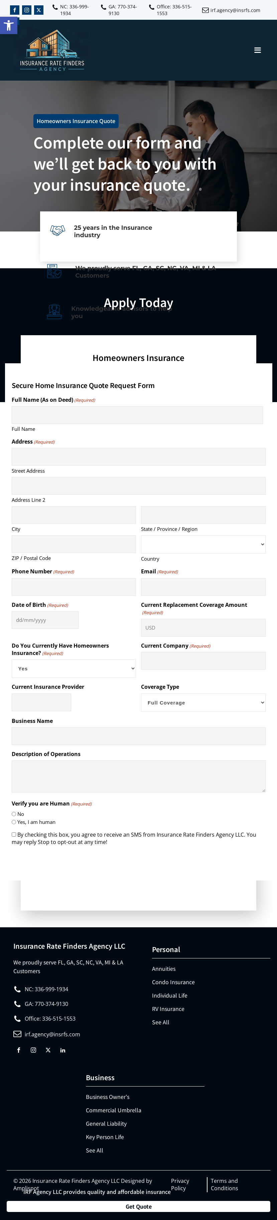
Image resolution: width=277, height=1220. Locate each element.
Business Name (32, 721)
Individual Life (169, 995)
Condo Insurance (173, 982)
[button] (8, 25)
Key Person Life (105, 1137)
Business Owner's (107, 1097)
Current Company (175, 645)
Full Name (23, 429)
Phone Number (43, 571)
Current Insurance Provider (48, 686)
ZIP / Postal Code (31, 558)
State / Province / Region (169, 529)
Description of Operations (46, 754)
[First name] (137, 415)
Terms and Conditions (224, 1184)
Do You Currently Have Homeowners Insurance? (60, 649)
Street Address (28, 470)
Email (159, 571)
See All (160, 1022)
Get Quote (139, 1206)
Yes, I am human (36, 822)
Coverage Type (160, 686)
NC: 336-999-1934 (74, 9)
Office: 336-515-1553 (174, 9)
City (16, 529)
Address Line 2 (28, 499)
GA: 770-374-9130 (123, 9)
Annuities (163, 968)
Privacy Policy (180, 1184)
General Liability (106, 1123)
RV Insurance (168, 1009)
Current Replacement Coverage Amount (194, 608)
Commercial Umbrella (113, 1110)
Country (150, 558)
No (20, 814)
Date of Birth (40, 604)
